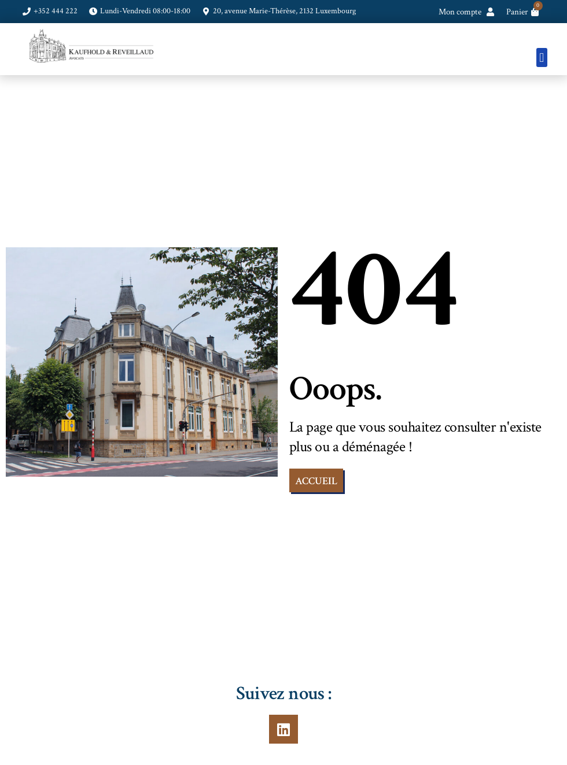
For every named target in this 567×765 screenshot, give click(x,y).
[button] (541, 57)
